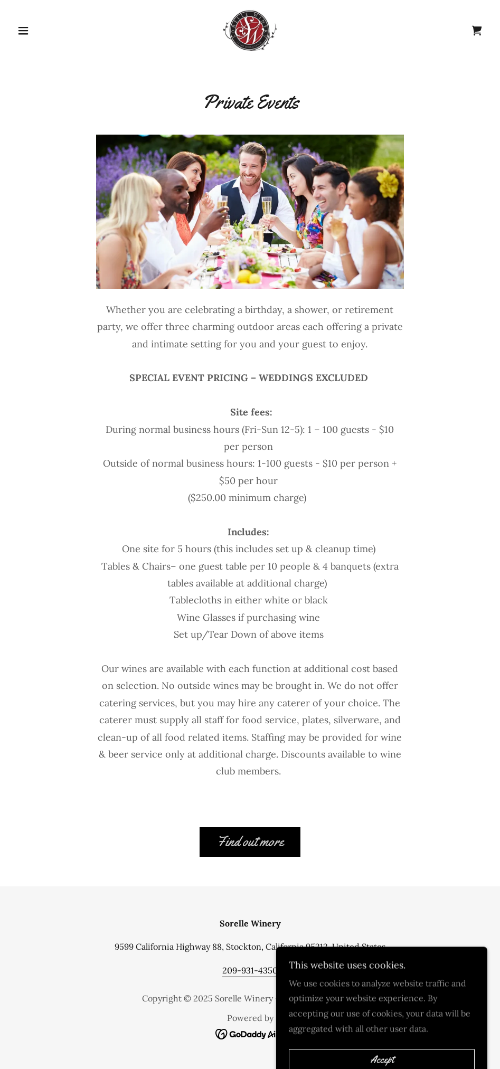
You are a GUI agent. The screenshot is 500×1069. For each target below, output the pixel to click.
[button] (48, 30)
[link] (250, 29)
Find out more (250, 841)
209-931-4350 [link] (250, 970)
